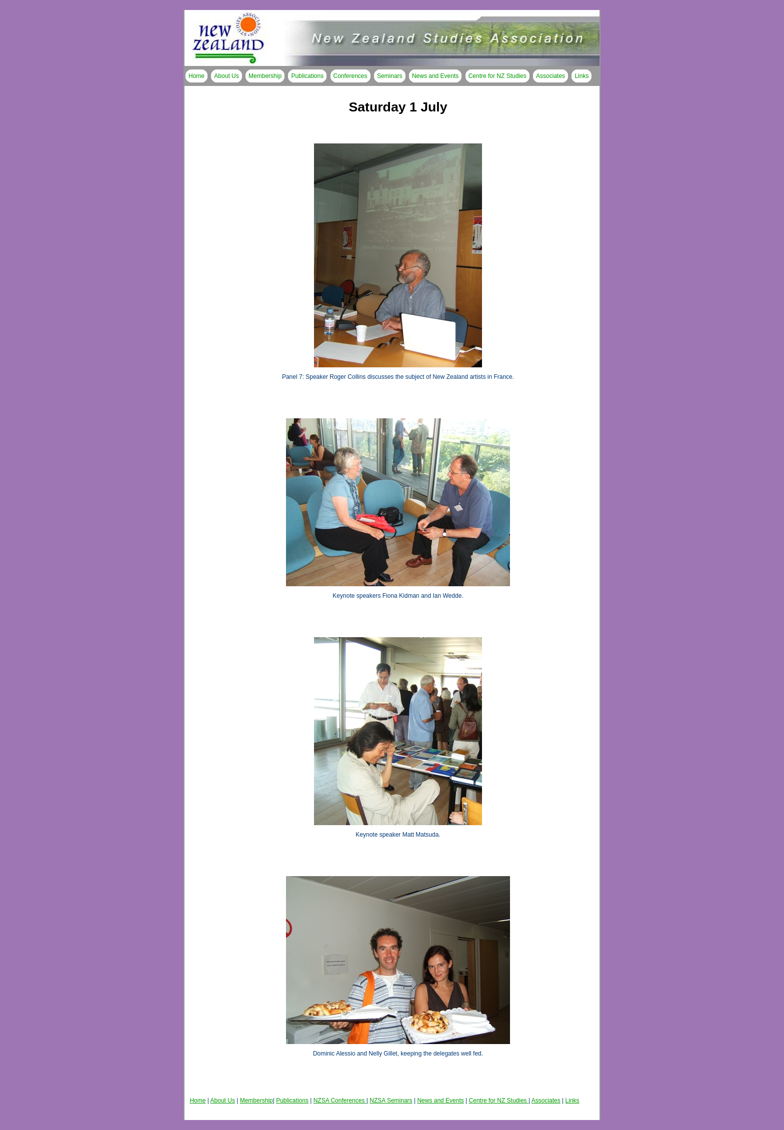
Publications (307, 75)
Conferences (351, 75)
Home (196, 75)
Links (581, 75)
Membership (265, 75)
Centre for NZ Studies (497, 75)
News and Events (435, 75)
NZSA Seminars (391, 1100)
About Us (226, 75)
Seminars (389, 75)
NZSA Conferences (340, 1100)
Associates (550, 75)
